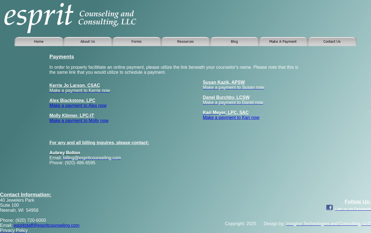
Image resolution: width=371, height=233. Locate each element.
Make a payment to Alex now (78, 105)
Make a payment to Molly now (79, 120)
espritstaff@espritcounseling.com (47, 225)
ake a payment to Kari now (233, 117)
